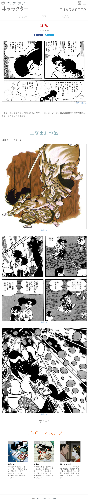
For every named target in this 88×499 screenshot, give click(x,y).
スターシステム (65, 16)
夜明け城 (44, 230)
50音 (44, 16)
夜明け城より (81, 103)
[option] (18, 460)
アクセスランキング (22, 16)
